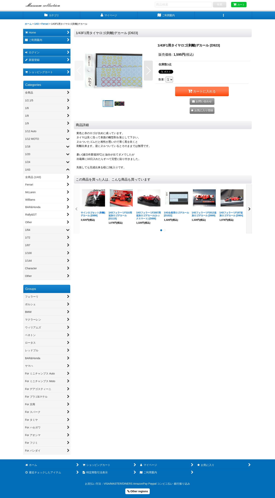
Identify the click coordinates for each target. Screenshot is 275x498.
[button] (223, 15)
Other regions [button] (137, 491)
